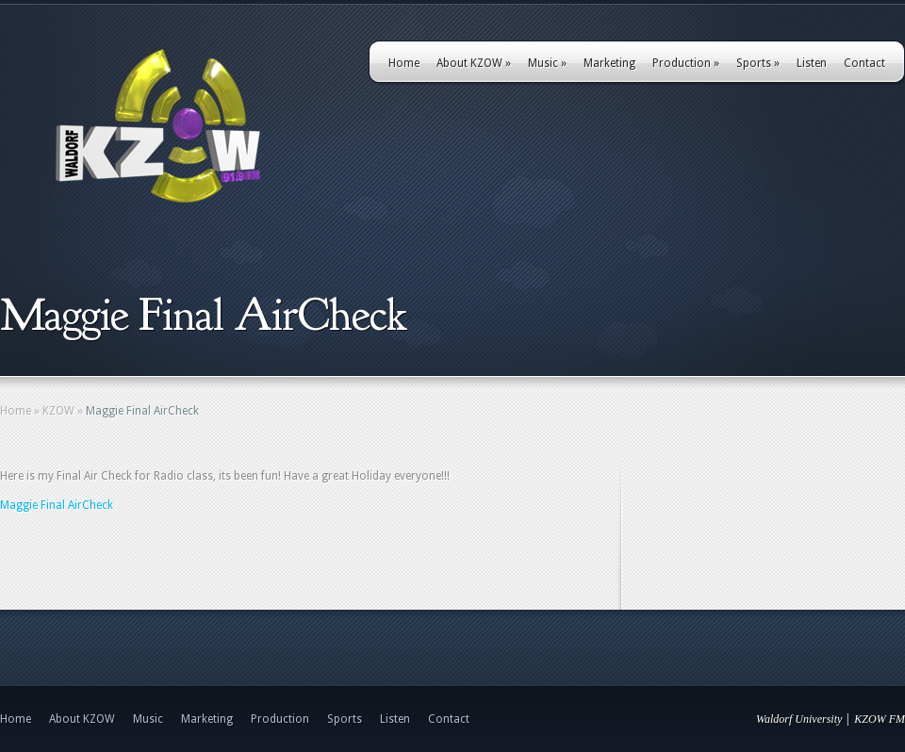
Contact (864, 63)
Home (404, 63)
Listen (812, 63)
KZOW (58, 410)
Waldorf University (799, 719)
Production (685, 63)
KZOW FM (879, 719)
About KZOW (473, 63)
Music (547, 63)
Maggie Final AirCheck (56, 505)
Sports (758, 63)
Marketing (609, 63)
